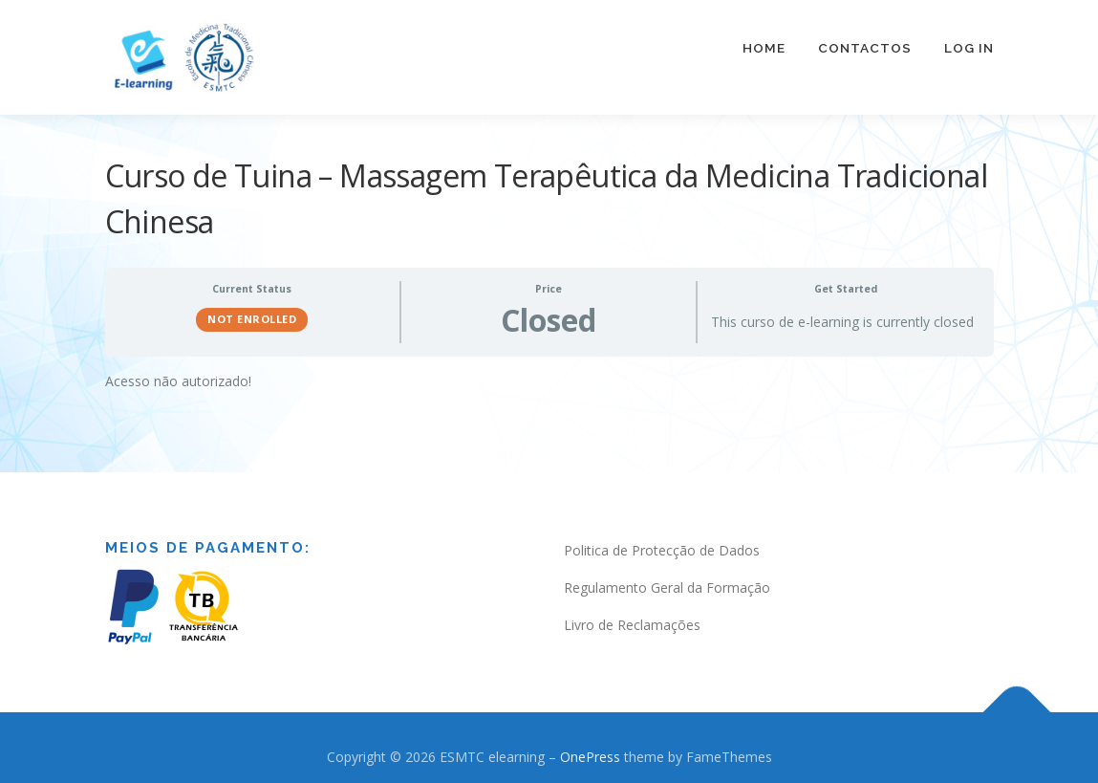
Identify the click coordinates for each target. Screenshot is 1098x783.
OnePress (590, 754)
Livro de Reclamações (632, 622)
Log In (969, 47)
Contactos (865, 47)
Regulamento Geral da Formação (667, 585)
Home (764, 47)
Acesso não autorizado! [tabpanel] (178, 378)
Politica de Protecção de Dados (662, 548)
